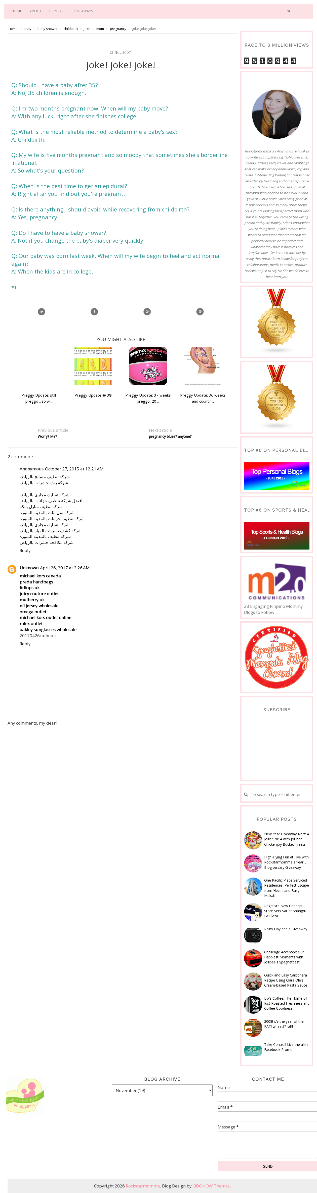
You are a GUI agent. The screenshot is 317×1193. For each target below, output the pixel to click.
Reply (25, 550)
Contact (57, 11)
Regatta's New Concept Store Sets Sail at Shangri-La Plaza (285, 910)
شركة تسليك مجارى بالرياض (44, 495)
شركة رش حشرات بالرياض (44, 482)
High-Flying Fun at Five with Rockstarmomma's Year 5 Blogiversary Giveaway (286, 862)
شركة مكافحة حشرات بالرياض (46, 542)
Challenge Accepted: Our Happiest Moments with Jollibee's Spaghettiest (284, 957)
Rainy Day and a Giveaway (285, 929)
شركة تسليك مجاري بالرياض (44, 524)
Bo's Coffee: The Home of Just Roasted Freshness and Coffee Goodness (286, 1003)
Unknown (29, 568)
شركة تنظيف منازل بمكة (41, 506)
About (35, 11)
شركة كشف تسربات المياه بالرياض (51, 530)
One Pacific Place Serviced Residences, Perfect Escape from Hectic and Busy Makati (286, 888)
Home (16, 11)
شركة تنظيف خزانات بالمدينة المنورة (52, 518)
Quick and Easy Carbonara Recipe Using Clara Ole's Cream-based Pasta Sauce (285, 980)
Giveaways (83, 11)
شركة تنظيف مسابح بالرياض (45, 476)
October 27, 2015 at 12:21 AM (74, 469)
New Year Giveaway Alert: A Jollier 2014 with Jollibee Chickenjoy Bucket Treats (286, 839)
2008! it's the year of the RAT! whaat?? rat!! (284, 1024)
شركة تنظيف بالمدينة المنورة (45, 536)
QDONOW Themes (211, 1186)
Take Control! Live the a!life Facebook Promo (286, 1047)
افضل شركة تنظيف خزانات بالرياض (51, 501)
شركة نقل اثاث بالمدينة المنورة (47, 512)
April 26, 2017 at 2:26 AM (65, 568)
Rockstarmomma (143, 1186)
